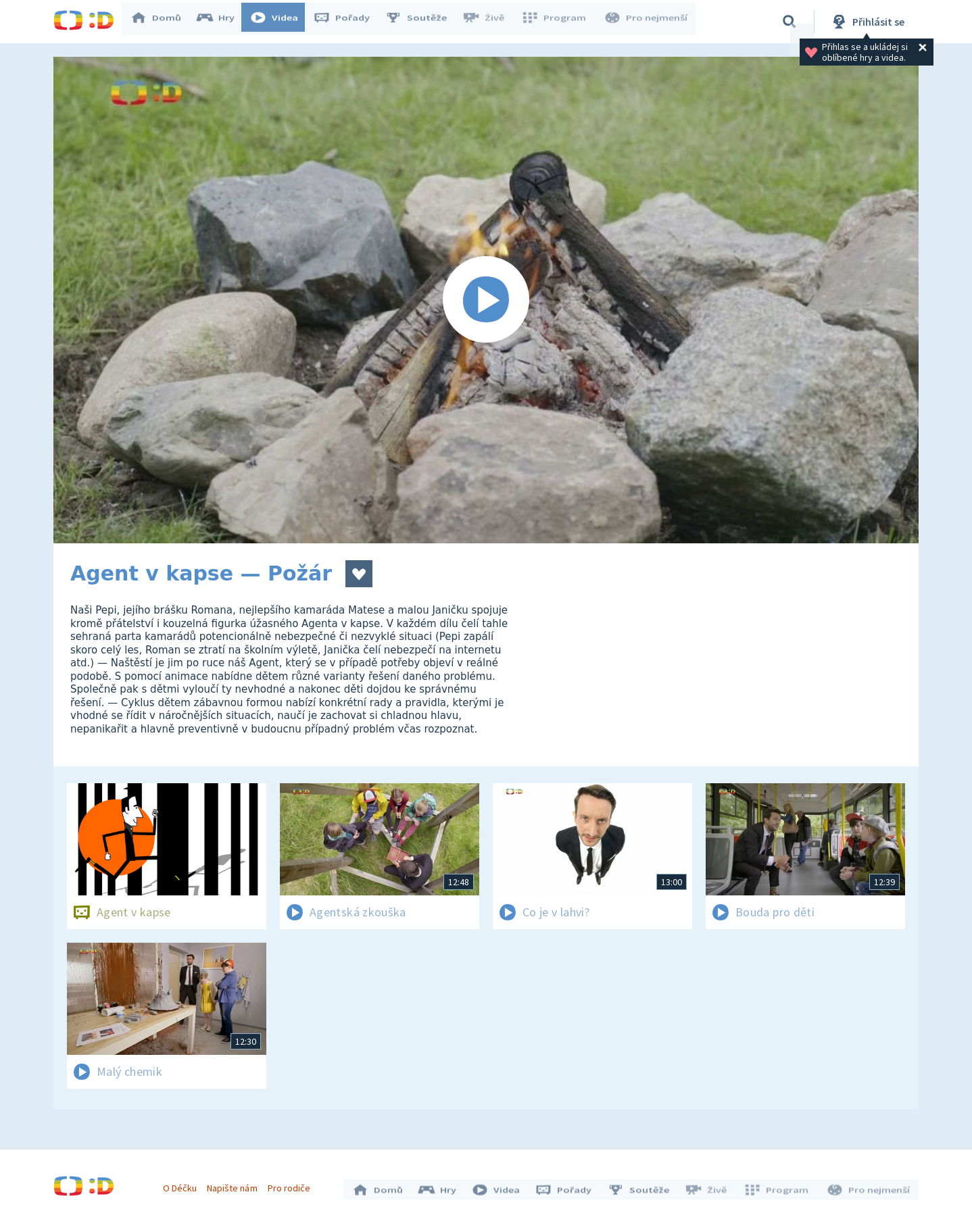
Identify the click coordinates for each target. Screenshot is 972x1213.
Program (558, 21)
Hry (222, 21)
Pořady (348, 21)
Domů (162, 21)
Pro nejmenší (646, 21)
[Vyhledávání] (789, 21)
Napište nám (235, 1185)
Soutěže (422, 21)
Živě (489, 21)
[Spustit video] (486, 300)
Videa (281, 21)
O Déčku (183, 1185)
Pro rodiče (292, 1185)
